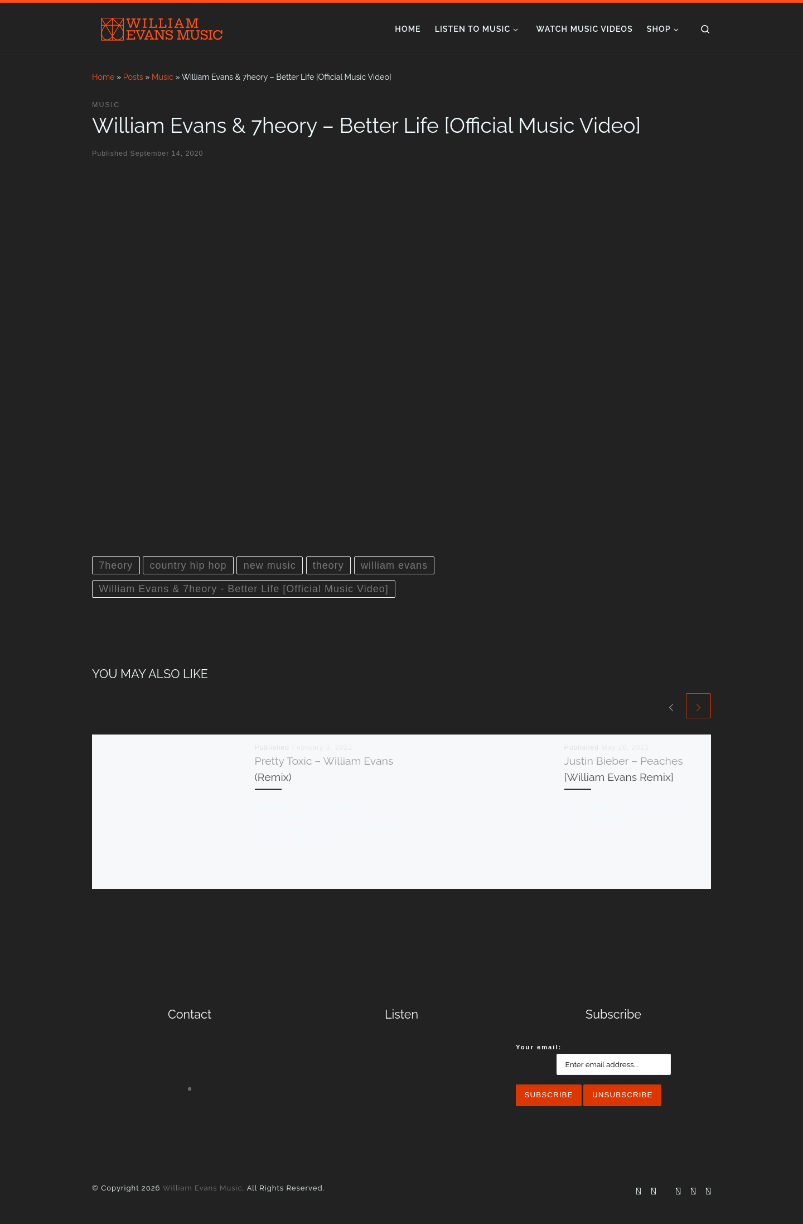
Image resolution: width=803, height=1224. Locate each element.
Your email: (539, 1047)
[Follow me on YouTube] (678, 1191)
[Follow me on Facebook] (638, 1191)
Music (162, 77)
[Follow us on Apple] (708, 1191)
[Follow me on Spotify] (693, 1191)
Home (103, 77)
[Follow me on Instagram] (653, 1191)
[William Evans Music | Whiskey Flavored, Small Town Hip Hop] (161, 27)
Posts (133, 77)
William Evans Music (203, 1188)
